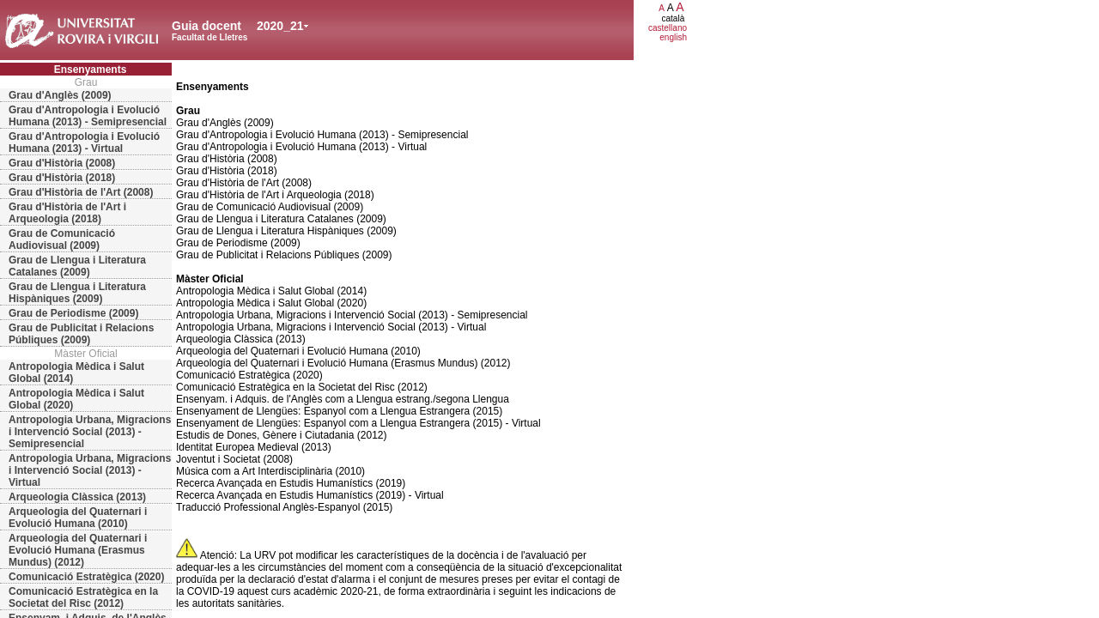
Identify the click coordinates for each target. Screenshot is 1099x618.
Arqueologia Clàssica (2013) (77, 497)
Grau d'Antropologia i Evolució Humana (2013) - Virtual (84, 142)
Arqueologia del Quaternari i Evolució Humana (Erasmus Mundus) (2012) (78, 550)
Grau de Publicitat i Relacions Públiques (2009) (81, 334)
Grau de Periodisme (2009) (73, 313)
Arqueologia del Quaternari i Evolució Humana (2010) (78, 518)
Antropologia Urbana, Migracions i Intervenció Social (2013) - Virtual (90, 470)
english (673, 37)
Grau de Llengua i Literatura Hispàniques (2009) (77, 293)
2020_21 (280, 26)
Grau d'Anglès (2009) (60, 95)
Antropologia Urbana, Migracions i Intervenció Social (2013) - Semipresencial (90, 432)
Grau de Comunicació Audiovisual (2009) (62, 239)
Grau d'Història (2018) (62, 178)
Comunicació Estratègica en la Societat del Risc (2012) (83, 597)
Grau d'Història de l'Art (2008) (81, 192)
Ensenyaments (90, 70)
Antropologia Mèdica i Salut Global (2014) (76, 372)
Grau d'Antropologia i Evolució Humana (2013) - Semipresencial (88, 116)
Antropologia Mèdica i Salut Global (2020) (76, 399)
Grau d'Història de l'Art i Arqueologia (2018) (67, 213)
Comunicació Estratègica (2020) (86, 577)
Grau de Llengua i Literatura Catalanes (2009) (77, 266)
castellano (667, 28)
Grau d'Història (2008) (62, 163)
